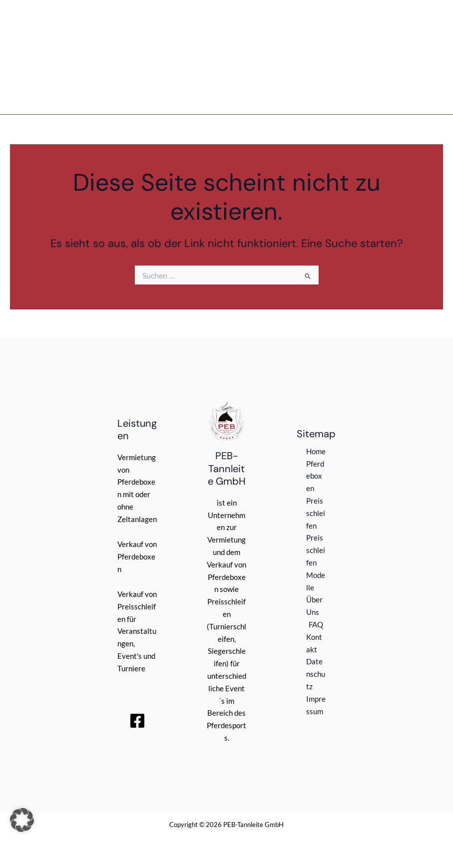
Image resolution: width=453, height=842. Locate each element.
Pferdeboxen (315, 476)
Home (316, 451)
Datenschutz (315, 674)
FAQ (316, 624)
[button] (22, 820)
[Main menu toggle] (426, 57)
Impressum (316, 705)
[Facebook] (137, 721)
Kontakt (314, 643)
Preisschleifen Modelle (315, 562)
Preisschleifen (315, 513)
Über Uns (314, 605)
